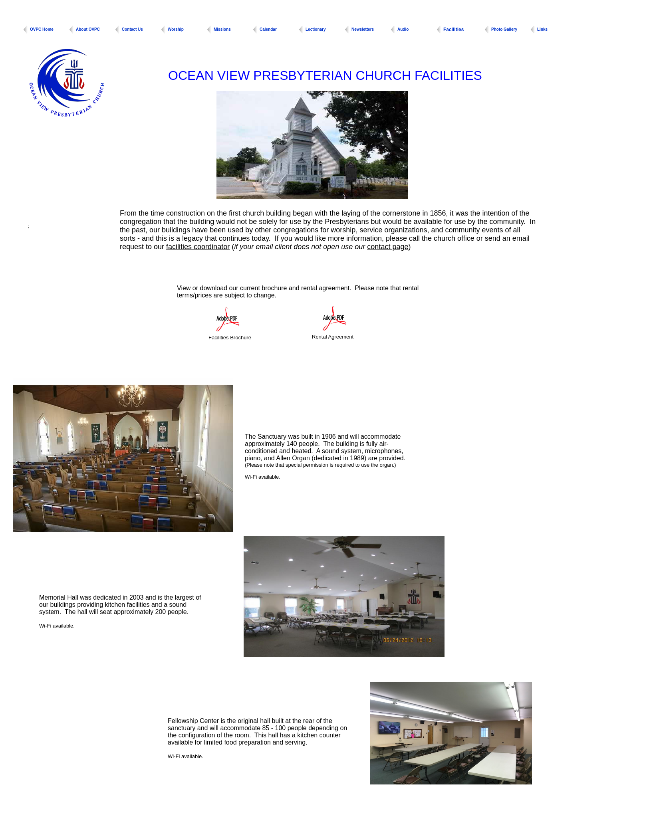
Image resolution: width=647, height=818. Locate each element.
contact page (387, 247)
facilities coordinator (198, 247)
